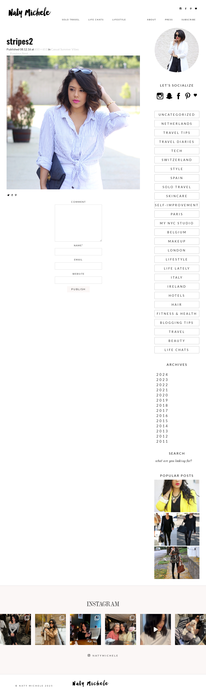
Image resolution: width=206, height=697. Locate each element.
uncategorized (177, 114)
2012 (162, 436)
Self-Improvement (177, 205)
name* (78, 245)
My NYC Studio (177, 223)
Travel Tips (177, 132)
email (78, 259)
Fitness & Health (177, 313)
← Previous (14, 53)
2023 (162, 379)
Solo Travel (71, 19)
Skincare (177, 196)
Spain (177, 178)
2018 (162, 405)
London (177, 250)
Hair (177, 304)
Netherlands (176, 123)
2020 (162, 395)
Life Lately (177, 268)
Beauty (176, 341)
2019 (162, 400)
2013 (162, 431)
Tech (177, 151)
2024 (162, 374)
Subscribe (189, 19)
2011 (162, 441)
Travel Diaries (177, 142)
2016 (162, 415)
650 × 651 (41, 49)
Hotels (177, 295)
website (78, 273)
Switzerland (177, 160)
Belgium (177, 232)
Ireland (176, 286)
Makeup (177, 241)
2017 (162, 410)
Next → (27, 53)
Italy (177, 277)
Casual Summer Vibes (65, 49)
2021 (162, 390)
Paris (177, 214)
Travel (177, 331)
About (151, 19)
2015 (162, 421)
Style (177, 169)
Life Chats (96, 19)
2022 (162, 385)
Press (169, 19)
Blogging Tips (177, 322)
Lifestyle (119, 19)
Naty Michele (31, 18)
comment (78, 201)
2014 (162, 426)
